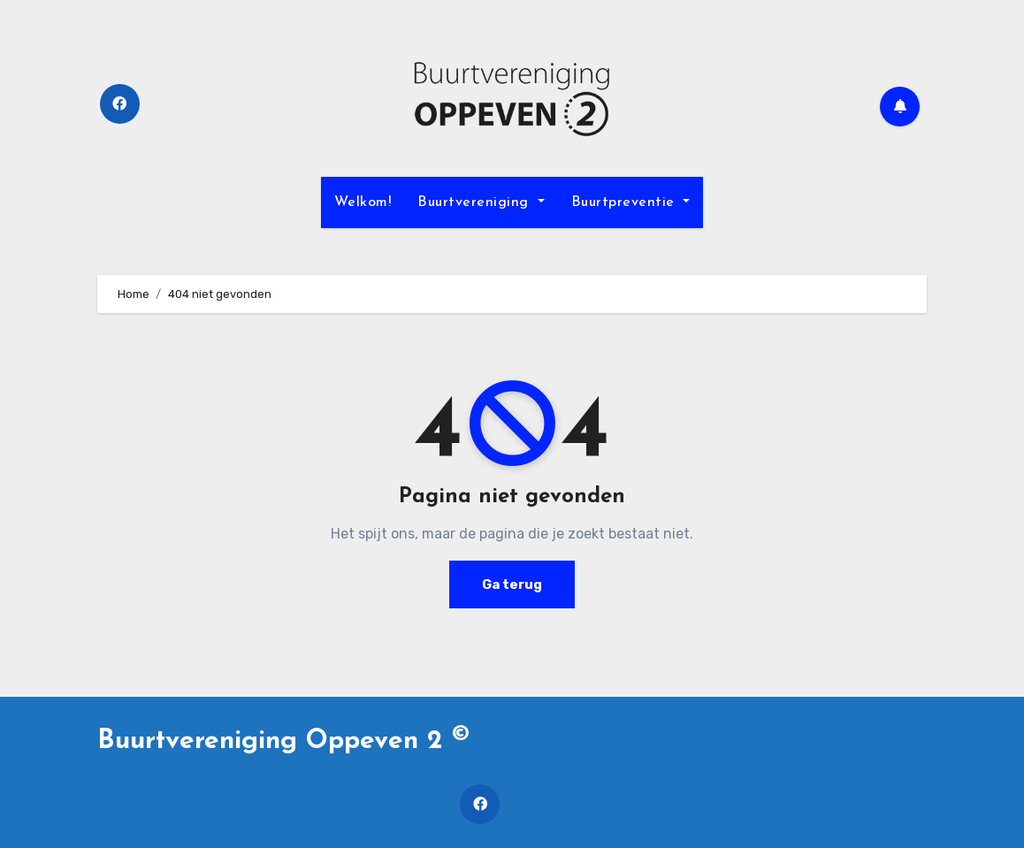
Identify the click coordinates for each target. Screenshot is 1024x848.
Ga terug (512, 584)
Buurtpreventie (631, 202)
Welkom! (363, 202)
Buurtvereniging (480, 202)
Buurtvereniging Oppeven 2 (283, 741)
